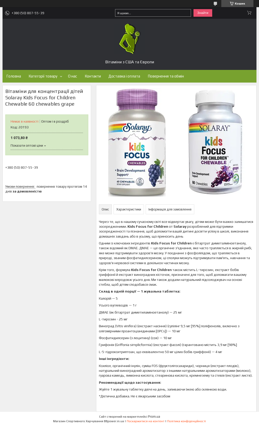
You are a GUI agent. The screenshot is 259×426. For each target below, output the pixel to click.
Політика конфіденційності (186, 421)
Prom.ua (154, 416)
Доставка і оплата (124, 76)
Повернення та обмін (166, 76)
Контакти (93, 76)
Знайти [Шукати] (202, 13)
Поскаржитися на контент (145, 421)
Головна (13, 76)
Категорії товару (43, 76)
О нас (72, 76)
